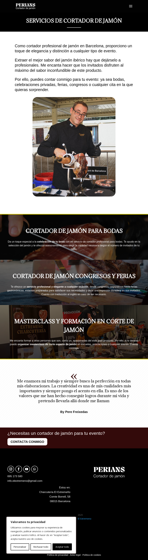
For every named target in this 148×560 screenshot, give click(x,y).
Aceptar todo (62, 546)
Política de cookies (91, 555)
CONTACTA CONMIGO (27, 441)
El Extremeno (84, 518)
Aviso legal (75, 555)
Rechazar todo (40, 546)
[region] (41, 535)
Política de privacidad (57, 555)
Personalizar (19, 546)
